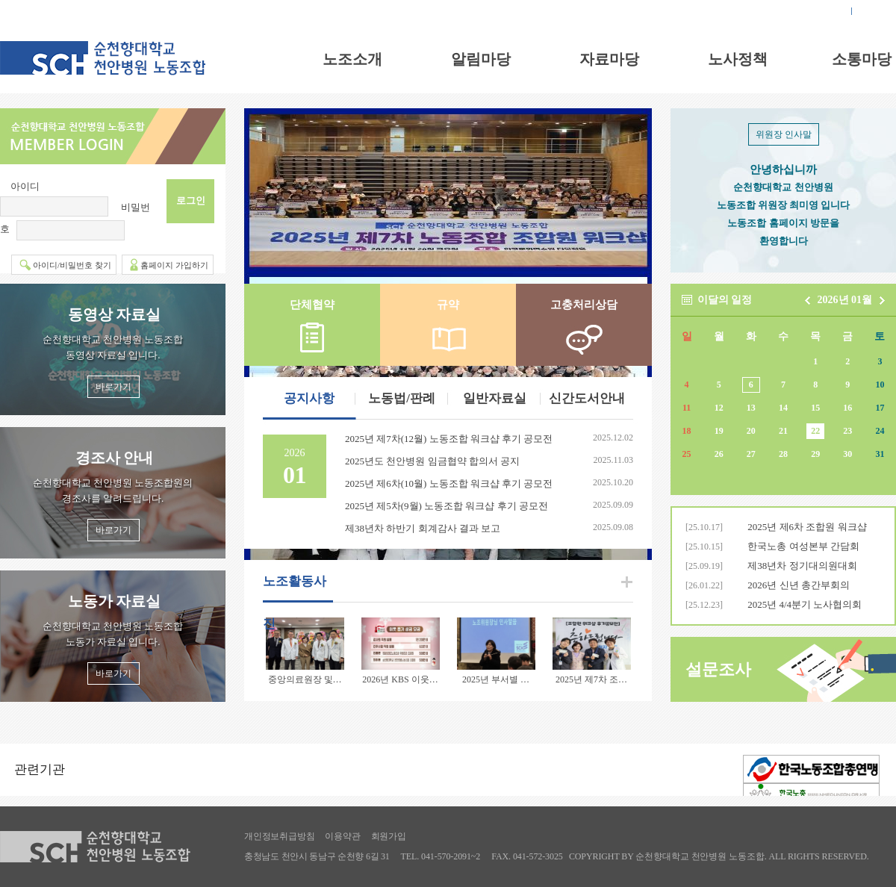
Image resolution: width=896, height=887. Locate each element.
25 (686, 454)
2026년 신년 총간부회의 (798, 585)
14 (783, 407)
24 (879, 431)
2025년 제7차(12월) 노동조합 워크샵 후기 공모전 (449, 438)
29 (815, 454)
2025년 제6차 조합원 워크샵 (806, 526)
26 (719, 454)
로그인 (828, 11)
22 (815, 431)
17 (879, 407)
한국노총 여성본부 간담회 (803, 546)
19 (719, 431)
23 (847, 431)
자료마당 (609, 59)
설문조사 (718, 669)
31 (879, 454)
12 (719, 407)
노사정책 (738, 59)
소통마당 (862, 59)
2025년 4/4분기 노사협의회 (804, 604)
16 (847, 407)
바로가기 (113, 387)
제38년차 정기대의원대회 (801, 565)
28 (783, 454)
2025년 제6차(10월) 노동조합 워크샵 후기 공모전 (449, 483)
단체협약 (312, 305)
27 (751, 454)
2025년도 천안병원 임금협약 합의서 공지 (432, 461)
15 (815, 407)
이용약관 (342, 836)
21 (783, 431)
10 (879, 384)
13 (751, 407)
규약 (448, 305)
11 (686, 407)
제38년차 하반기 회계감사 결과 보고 (422, 528)
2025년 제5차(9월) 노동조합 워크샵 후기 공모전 (446, 505)
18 (686, 431)
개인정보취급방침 (279, 836)
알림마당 (481, 59)
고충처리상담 (583, 305)
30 (847, 454)
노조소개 (352, 59)
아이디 (25, 186)
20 (751, 431)
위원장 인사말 (784, 134)
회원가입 (878, 11)
